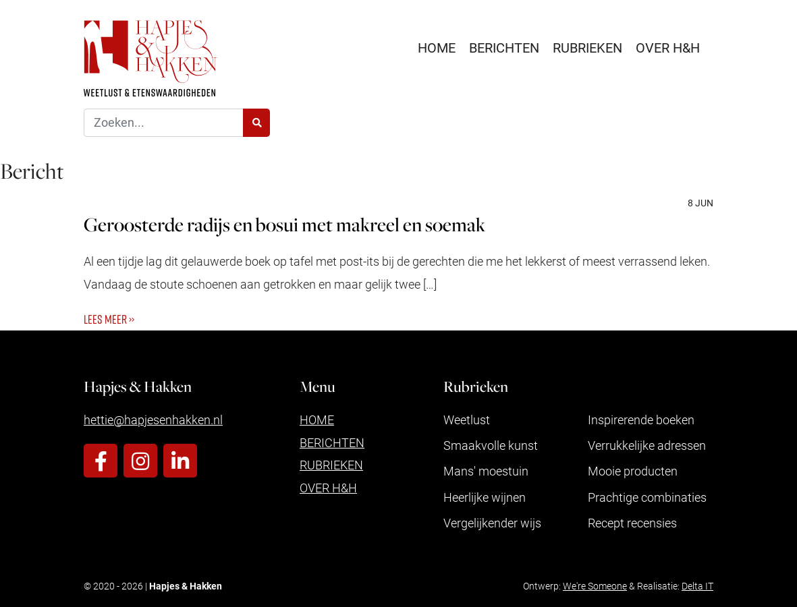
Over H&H (668, 47)
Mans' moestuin (485, 471)
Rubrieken (587, 47)
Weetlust (466, 419)
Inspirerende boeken (641, 419)
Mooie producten (633, 471)
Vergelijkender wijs (492, 523)
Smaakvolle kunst (490, 445)
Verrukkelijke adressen (647, 445)
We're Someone (595, 585)
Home (437, 47)
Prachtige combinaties (647, 497)
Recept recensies (632, 523)
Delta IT (697, 585)
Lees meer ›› (109, 319)
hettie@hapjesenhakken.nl (153, 419)
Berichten (504, 47)
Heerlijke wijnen (484, 497)
